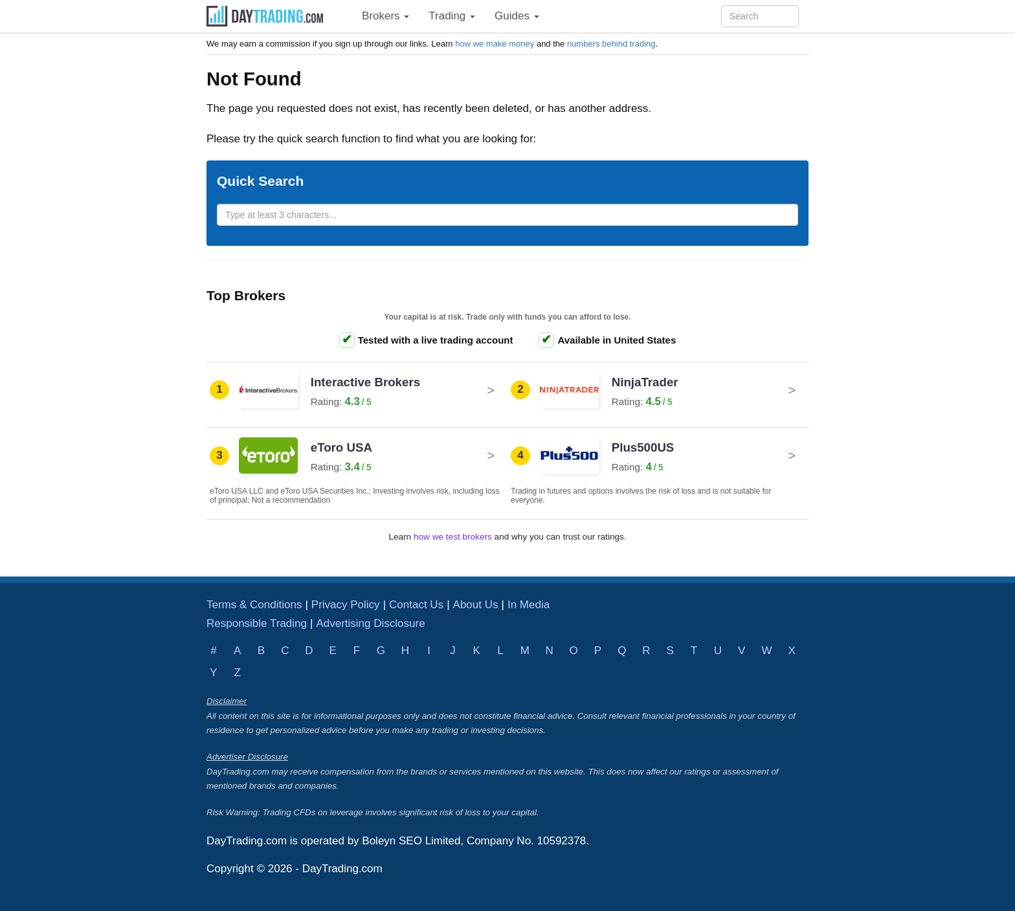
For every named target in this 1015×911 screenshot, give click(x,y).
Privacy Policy (345, 604)
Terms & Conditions (254, 604)
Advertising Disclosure (370, 623)
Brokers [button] (385, 16)
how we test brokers (453, 537)
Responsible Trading (256, 623)
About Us (475, 604)
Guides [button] (517, 16)
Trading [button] (452, 16)
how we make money (494, 44)
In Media (529, 604)
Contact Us (416, 604)
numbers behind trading (611, 44)
